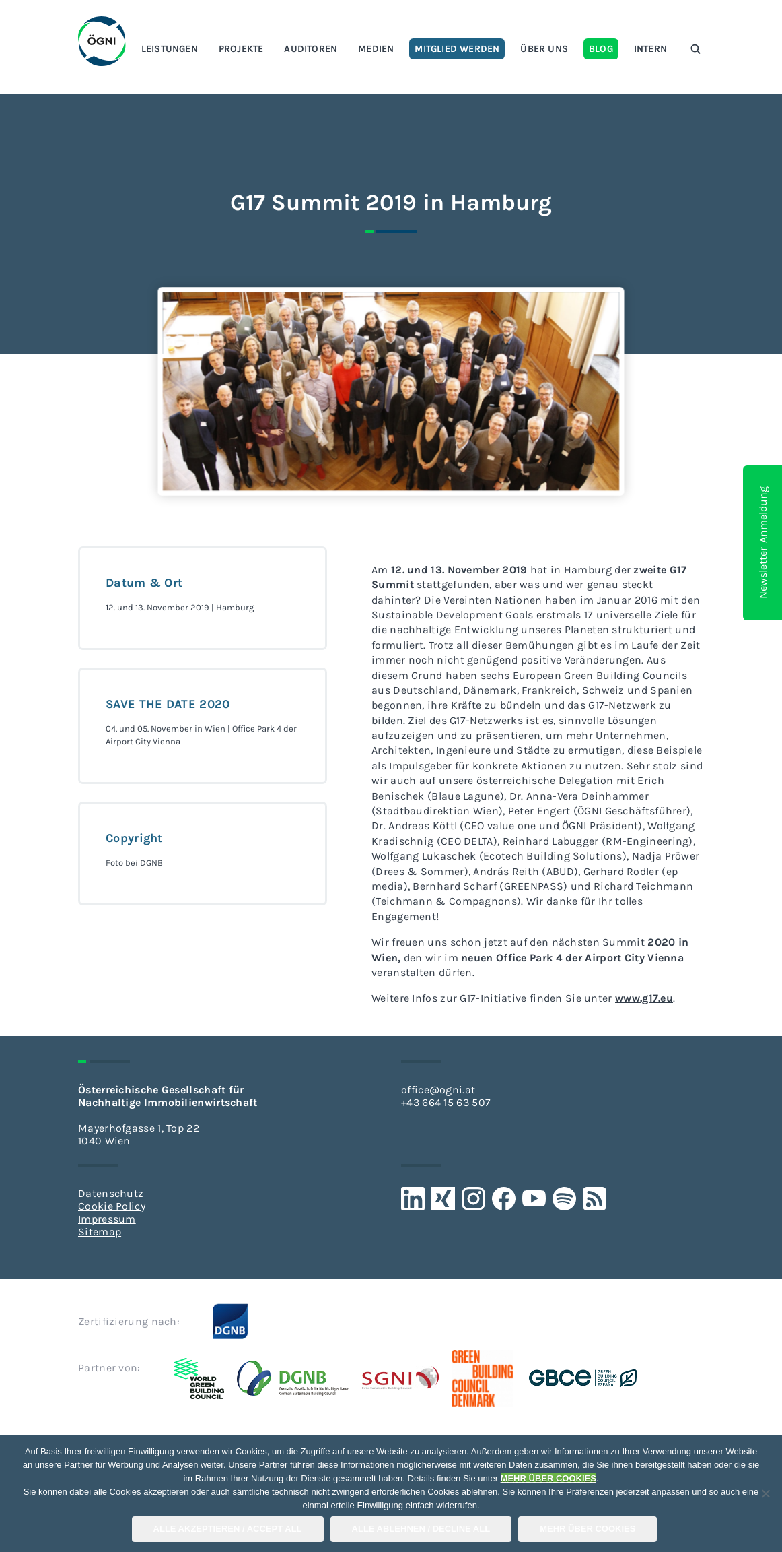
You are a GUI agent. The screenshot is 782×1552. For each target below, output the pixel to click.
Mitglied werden (457, 49)
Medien (376, 49)
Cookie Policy (111, 1206)
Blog (601, 49)
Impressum (107, 1218)
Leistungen (169, 49)
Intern (650, 49)
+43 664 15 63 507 (446, 1102)
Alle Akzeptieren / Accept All (227, 1529)
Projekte (241, 49)
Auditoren (310, 49)
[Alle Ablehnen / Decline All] (765, 1493)
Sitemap (99, 1231)
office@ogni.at (438, 1089)
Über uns (544, 49)
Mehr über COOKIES (587, 1529)
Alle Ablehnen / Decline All (421, 1529)
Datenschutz (110, 1193)
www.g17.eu (644, 998)
